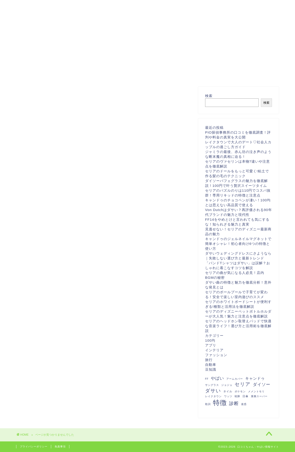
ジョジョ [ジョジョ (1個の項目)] (226, 385)
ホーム (63, 5)
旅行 (38, 315)
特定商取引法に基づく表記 (166, 5)
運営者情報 (123, 5)
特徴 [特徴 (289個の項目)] (220, 402)
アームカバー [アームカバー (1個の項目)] (234, 378)
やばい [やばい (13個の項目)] (217, 378)
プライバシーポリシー (218, 5)
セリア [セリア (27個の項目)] (243, 384)
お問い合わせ (92, 5)
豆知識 (40, 327)
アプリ (40, 297)
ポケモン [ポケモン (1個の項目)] (240, 391)
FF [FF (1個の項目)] (207, 378)
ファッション (46, 309)
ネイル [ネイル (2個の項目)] (227, 391)
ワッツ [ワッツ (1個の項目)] (228, 396)
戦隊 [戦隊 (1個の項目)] (237, 396)
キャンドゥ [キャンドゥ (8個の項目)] (255, 378)
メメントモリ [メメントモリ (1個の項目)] (256, 391)
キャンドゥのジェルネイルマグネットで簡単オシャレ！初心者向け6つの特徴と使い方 (238, 243)
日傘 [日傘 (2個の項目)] (245, 396)
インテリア (44, 303)
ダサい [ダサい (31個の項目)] (213, 390)
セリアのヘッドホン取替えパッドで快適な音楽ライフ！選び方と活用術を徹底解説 (238, 326)
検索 (208, 96)
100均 (40, 290)
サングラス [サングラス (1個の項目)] (212, 385)
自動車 (40, 321)
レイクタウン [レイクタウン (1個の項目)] (213, 396)
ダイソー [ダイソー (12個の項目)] (261, 384)
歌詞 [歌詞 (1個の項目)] (208, 404)
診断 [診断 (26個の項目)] (234, 403)
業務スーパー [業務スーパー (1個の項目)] (259, 396)
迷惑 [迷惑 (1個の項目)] (244, 404)
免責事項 (60, 446)
